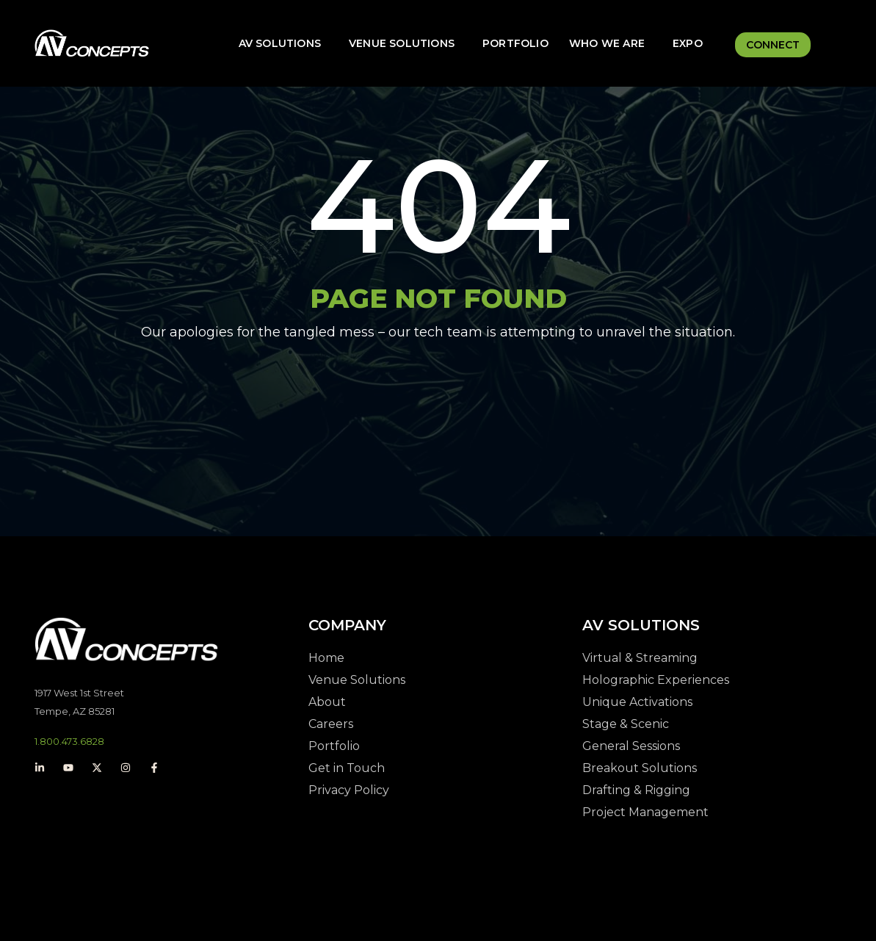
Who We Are (607, 43)
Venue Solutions (402, 43)
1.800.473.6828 (69, 741)
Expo (688, 43)
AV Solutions (280, 43)
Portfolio (515, 43)
